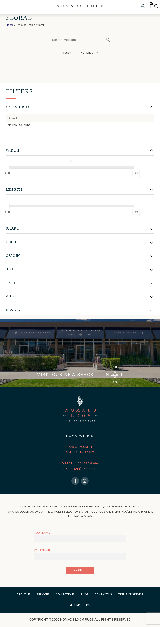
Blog (84, 594)
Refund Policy (80, 605)
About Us (23, 594)
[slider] (8, 167)
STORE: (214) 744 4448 (80, 469)
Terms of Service (130, 594)
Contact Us (103, 594)
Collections (65, 594)
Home (10, 25)
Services (43, 594)
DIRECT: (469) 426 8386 (80, 463)
